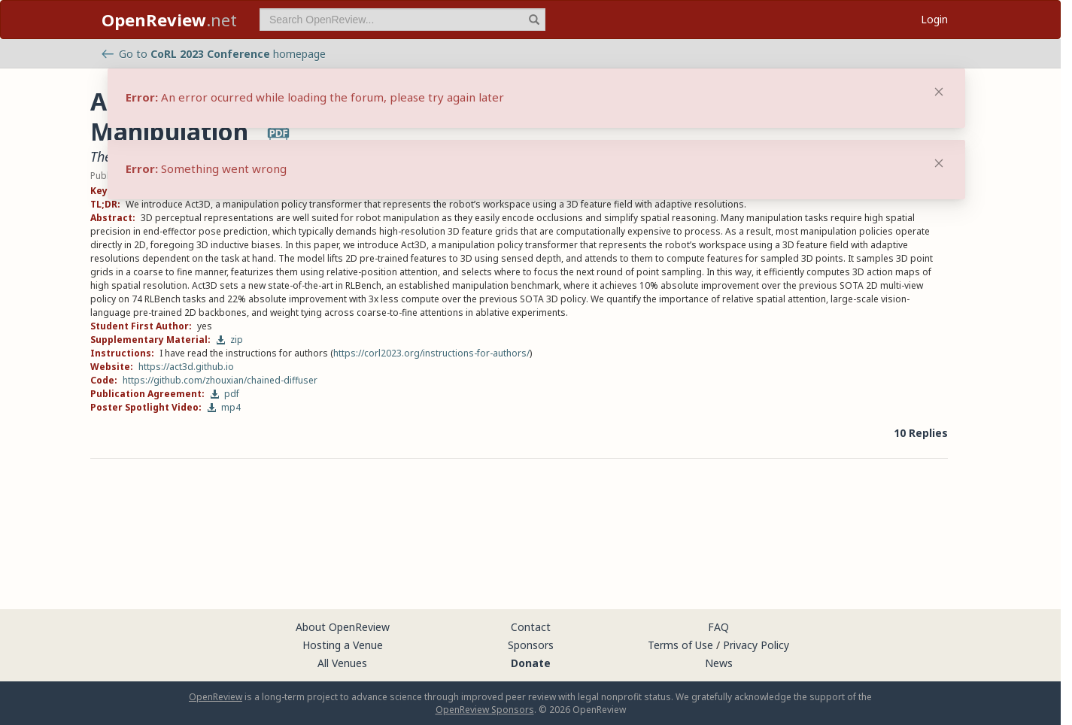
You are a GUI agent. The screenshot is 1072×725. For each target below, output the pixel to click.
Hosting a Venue (342, 645)
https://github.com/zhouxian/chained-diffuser (220, 380)
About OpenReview (343, 627)
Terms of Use (680, 645)
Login (934, 19)
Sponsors (531, 645)
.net (169, 19)
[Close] (939, 163)
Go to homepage (214, 54)
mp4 (224, 407)
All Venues (342, 663)
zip (229, 339)
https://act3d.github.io (186, 366)
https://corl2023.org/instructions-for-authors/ (431, 353)
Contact (531, 627)
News (719, 663)
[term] (402, 19)
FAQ (718, 627)
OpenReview (215, 696)
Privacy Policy (756, 645)
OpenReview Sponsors (485, 709)
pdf (224, 393)
